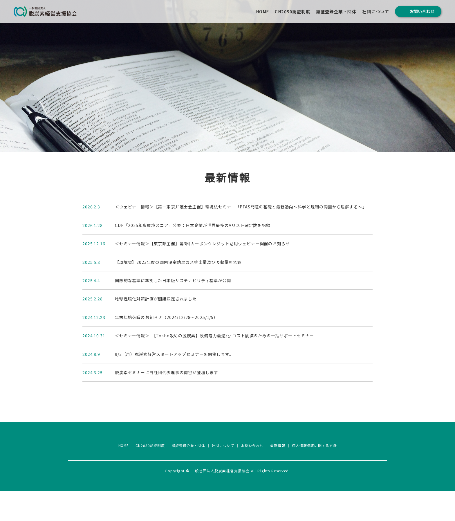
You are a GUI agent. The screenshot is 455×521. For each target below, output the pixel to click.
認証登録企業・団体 (336, 12)
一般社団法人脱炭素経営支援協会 (227, 460)
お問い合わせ (254, 475)
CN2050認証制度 (292, 12)
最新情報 (280, 475)
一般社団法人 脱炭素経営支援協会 (54, 12)
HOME (262, 12)
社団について (375, 12)
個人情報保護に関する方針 (318, 475)
